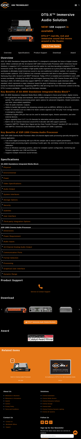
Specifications (24, 53)
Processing (8, 263)
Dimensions (9, 231)
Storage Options (11, 200)
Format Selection (11, 258)
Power (6, 178)
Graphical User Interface (14, 269)
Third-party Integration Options (17, 221)
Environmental (10, 173)
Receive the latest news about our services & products (55, 432)
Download (57, 53)
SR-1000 (20, 380)
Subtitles (7, 211)
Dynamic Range (10, 274)
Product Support (40, 53)
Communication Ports (13, 252)
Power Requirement (12, 236)
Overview (7, 53)
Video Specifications (12, 183)
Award (73, 53)
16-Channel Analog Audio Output (18, 247)
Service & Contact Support (40, 292)
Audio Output (9, 189)
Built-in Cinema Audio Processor (21, 377)
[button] (76, 5)
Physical (7, 167)
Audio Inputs (9, 241)
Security (7, 205)
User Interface (10, 216)
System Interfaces (11, 194)
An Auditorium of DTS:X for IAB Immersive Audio (60, 377)
